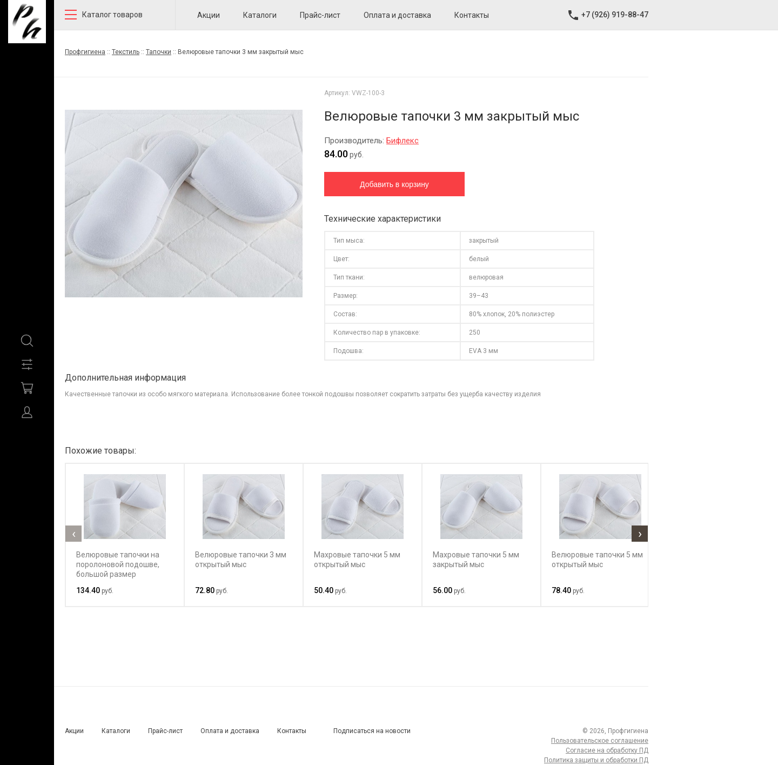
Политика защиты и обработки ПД (596, 760)
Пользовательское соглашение (599, 740)
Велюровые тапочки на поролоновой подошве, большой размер (117, 564)
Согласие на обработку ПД (607, 750)
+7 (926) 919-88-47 (614, 14)
